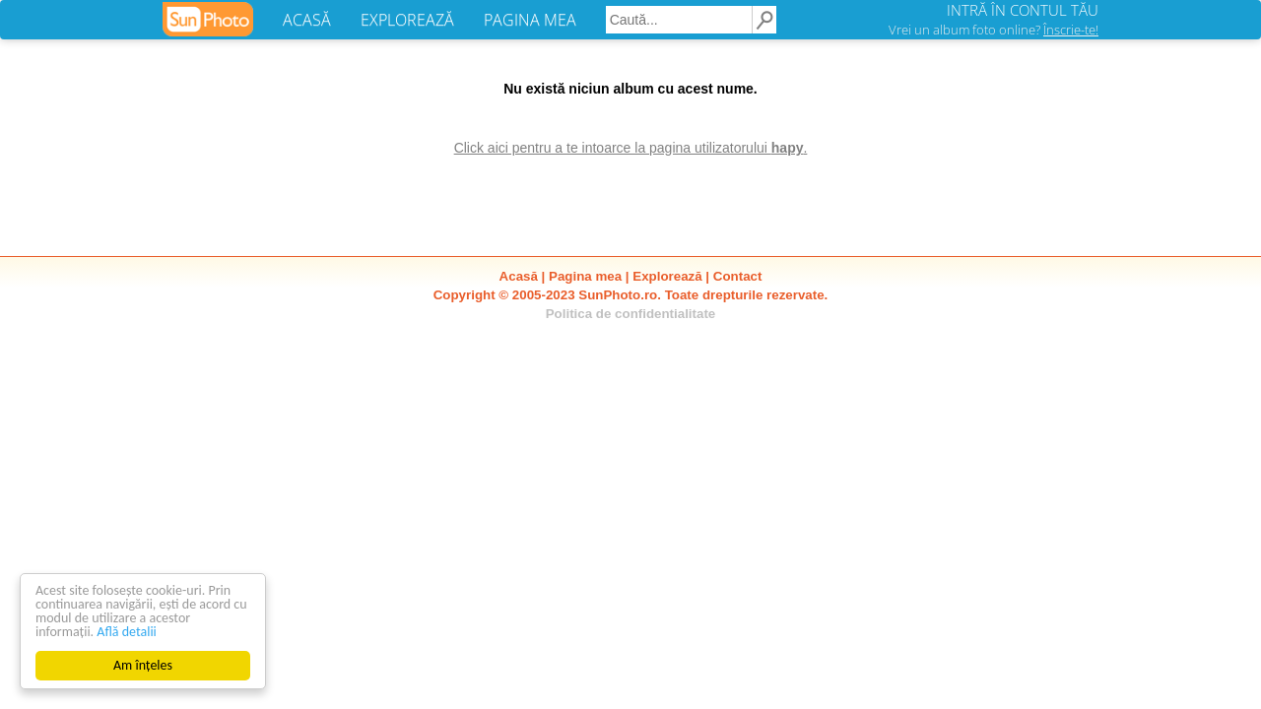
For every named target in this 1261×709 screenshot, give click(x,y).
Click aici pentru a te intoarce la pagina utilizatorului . (631, 148)
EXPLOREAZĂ (407, 20)
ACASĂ (307, 20)
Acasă (518, 276)
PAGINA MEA (530, 20)
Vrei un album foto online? (993, 29)
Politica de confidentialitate (631, 313)
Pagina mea (585, 276)
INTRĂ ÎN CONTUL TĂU (1022, 10)
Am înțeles (142, 665)
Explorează (666, 276)
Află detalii (127, 631)
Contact (738, 276)
